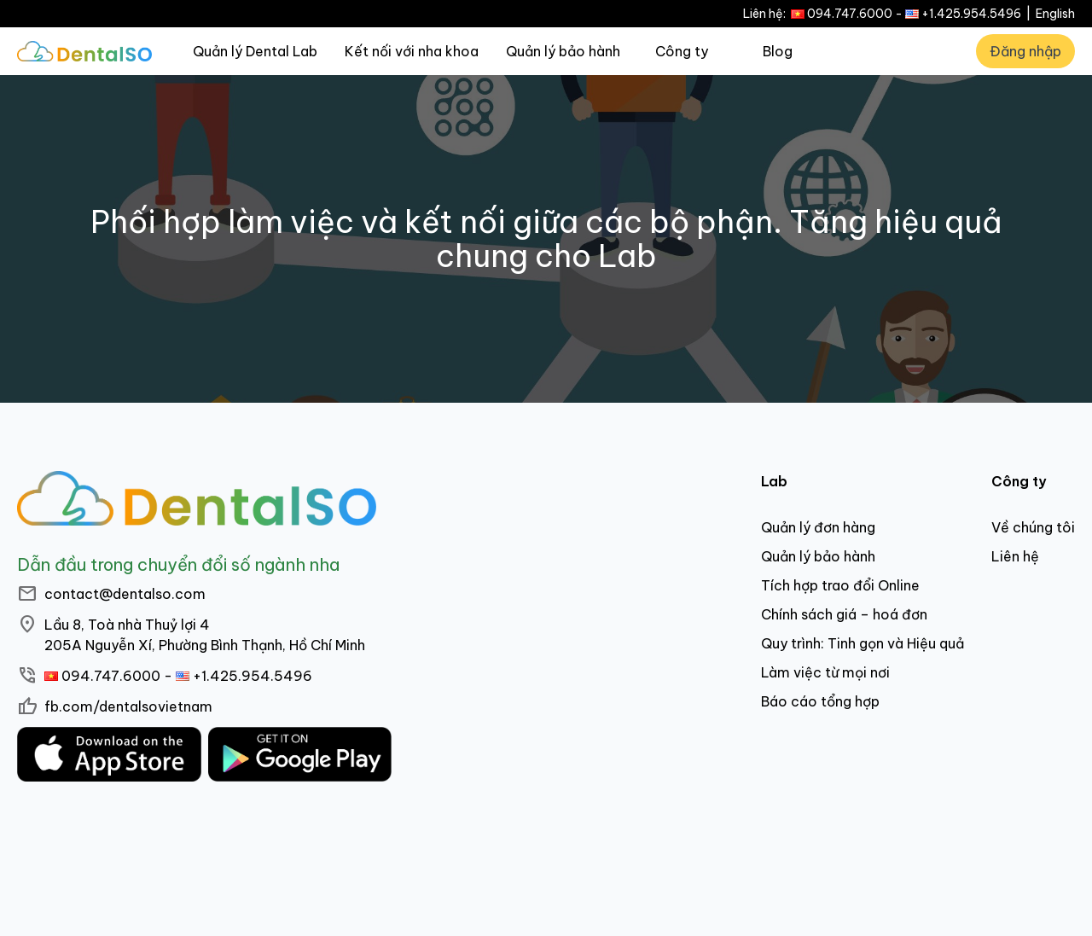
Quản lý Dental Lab (255, 51)
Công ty (681, 51)
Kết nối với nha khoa (412, 51)
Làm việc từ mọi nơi (825, 672)
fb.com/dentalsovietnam (128, 706)
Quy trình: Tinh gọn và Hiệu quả (862, 643)
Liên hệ (1015, 556)
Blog (778, 51)
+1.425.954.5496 (971, 13)
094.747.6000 (849, 13)
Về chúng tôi (1033, 527)
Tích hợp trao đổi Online (840, 585)
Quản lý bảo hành (563, 51)
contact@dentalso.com (125, 593)
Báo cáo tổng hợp (820, 701)
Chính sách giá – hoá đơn (844, 614)
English (1055, 13)
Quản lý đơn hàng (818, 527)
